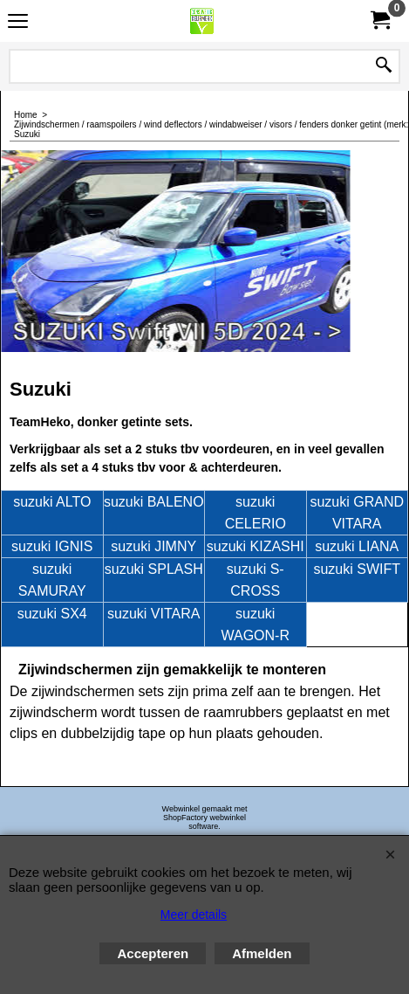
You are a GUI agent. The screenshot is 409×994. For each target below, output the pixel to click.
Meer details (193, 915)
